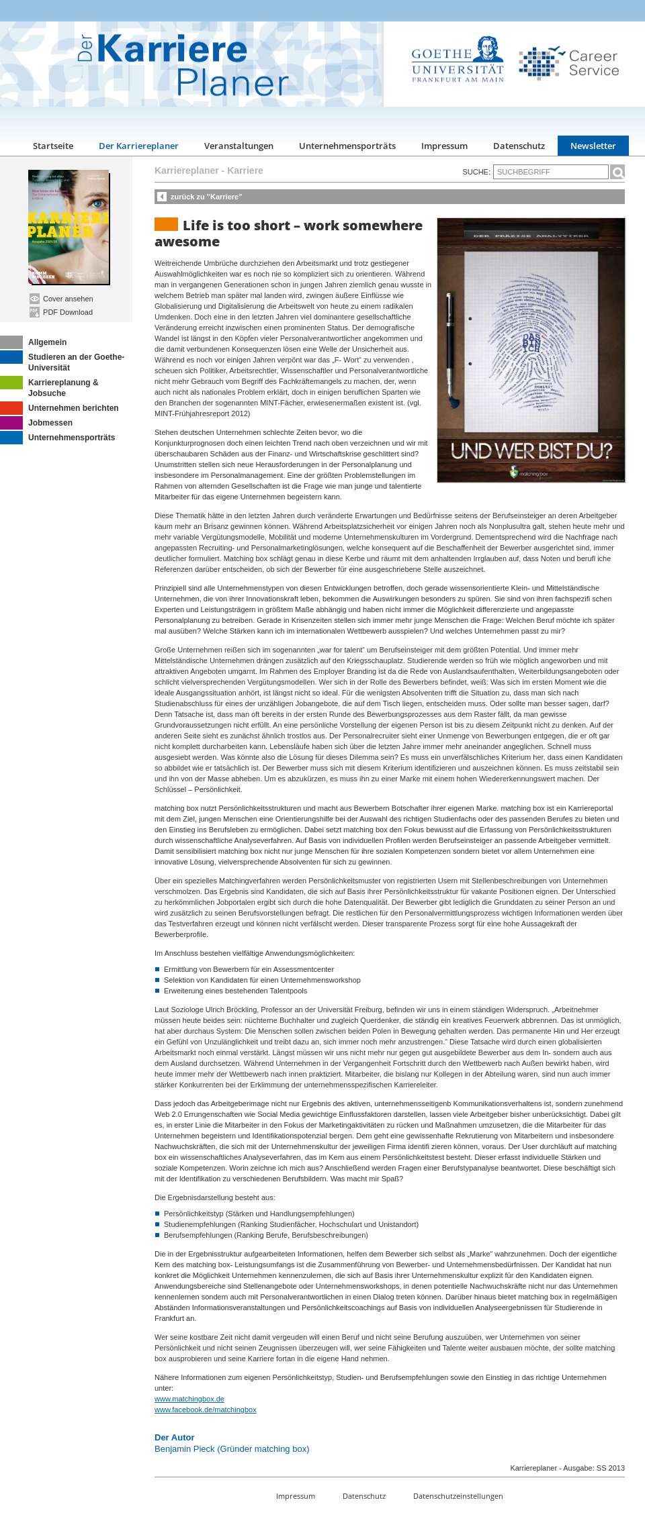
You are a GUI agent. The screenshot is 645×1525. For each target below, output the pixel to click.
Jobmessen (36, 423)
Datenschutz (519, 146)
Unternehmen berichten (59, 408)
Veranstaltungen (238, 146)
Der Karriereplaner (139, 146)
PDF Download (61, 312)
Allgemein (33, 342)
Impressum (444, 146)
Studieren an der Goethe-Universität (62, 361)
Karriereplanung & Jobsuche (49, 387)
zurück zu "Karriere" (206, 197)
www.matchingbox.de (189, 1399)
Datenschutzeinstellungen (458, 1496)
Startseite (53, 146)
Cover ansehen (61, 299)
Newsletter (593, 146)
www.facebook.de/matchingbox (206, 1410)
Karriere (245, 170)
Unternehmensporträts (347, 146)
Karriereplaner (187, 170)
